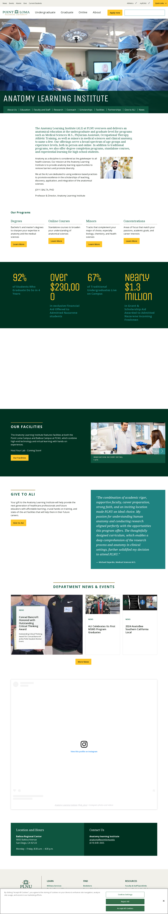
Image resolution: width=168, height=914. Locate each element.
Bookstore (87, 886)
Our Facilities (19, 457)
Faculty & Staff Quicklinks (136, 886)
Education (25, 109)
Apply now (115, 12)
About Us (12, 109)
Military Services (54, 886)
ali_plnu (83, 805)
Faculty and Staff (42, 109)
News (5, 3)
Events (11, 3)
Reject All (125, 901)
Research (58, 109)
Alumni (18, 3)
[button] (84, 368)
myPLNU (145, 4)
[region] (84, 901)
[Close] (164, 901)
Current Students (35, 3)
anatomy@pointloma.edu (102, 839)
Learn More (18, 244)
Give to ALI (130, 109)
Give (25, 3)
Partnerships (114, 109)
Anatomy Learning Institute (66, 805)
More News (83, 661)
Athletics (132, 4)
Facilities (100, 109)
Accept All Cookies (125, 908)
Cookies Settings (125, 894)
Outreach (71, 109)
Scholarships (85, 109)
